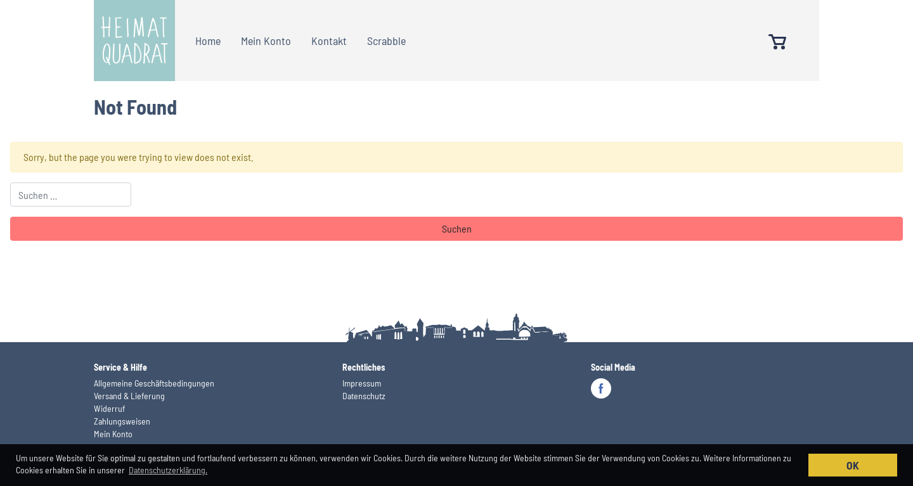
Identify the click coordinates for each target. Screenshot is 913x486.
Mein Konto (266, 41)
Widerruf (109, 408)
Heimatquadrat (134, 40)
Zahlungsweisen (122, 421)
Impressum (361, 383)
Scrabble (386, 41)
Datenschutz (363, 395)
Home (208, 41)
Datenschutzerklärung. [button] (168, 469)
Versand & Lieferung (129, 395)
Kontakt (329, 41)
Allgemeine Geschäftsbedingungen (154, 383)
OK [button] (852, 465)
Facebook (601, 388)
